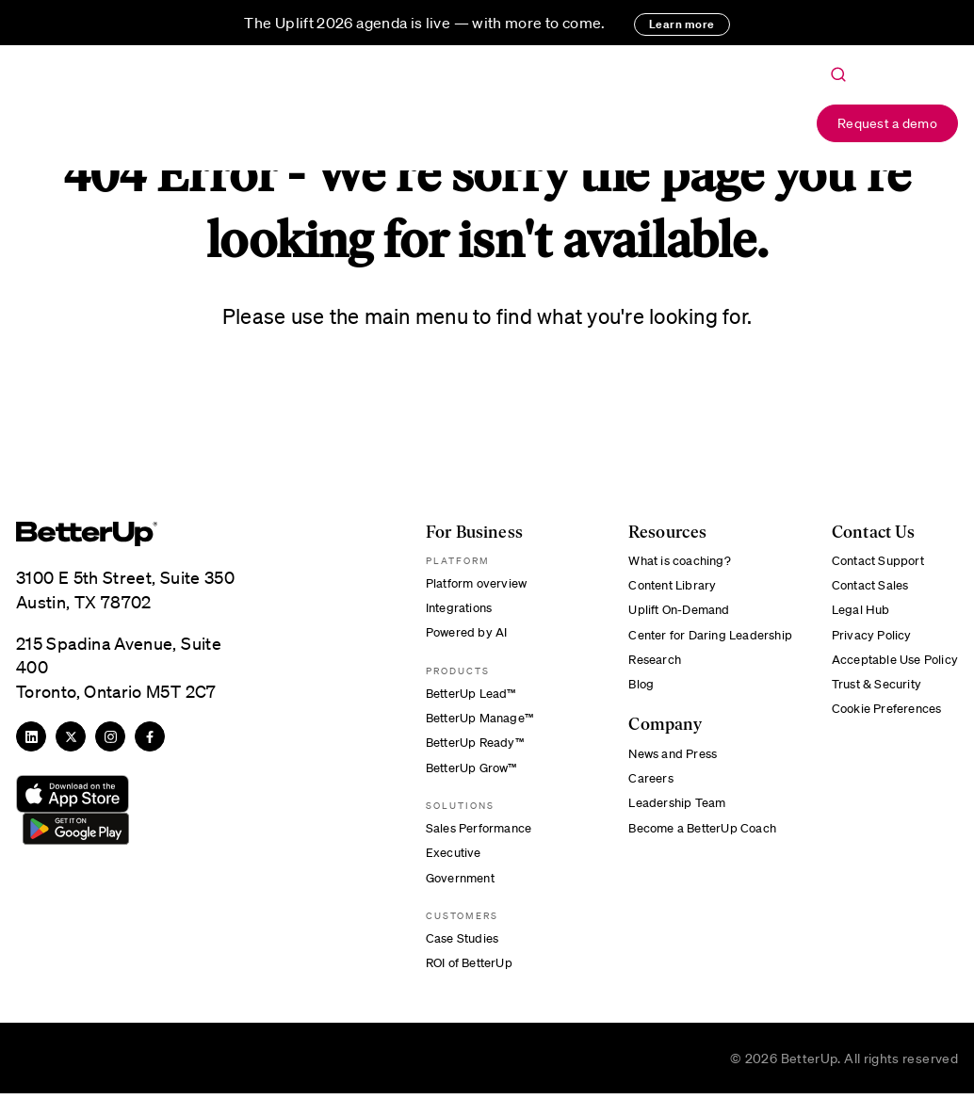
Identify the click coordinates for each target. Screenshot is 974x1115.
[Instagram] (110, 736)
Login (763, 124)
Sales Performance (473, 841)
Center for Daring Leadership (697, 640)
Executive (447, 868)
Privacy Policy (864, 640)
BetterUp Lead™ (466, 699)
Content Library (667, 587)
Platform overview (471, 583)
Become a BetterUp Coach (697, 844)
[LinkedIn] (31, 736)
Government (455, 894)
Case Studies (456, 956)
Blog (633, 694)
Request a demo (887, 122)
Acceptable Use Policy (890, 667)
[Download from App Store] (72, 794)
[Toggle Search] (838, 76)
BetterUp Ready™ (470, 752)
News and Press (668, 764)
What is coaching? (674, 561)
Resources (457, 124)
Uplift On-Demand (674, 614)
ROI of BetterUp (465, 984)
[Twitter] (71, 736)
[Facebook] (150, 736)
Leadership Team (671, 818)
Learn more (682, 24)
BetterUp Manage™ (475, 726)
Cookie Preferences (883, 720)
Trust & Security (871, 694)
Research (648, 667)
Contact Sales (864, 587)
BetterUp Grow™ (467, 778)
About (551, 124)
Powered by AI (461, 636)
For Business (343, 124)
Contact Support (872, 561)
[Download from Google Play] (72, 830)
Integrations (454, 610)
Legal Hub (854, 614)
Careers (643, 791)
